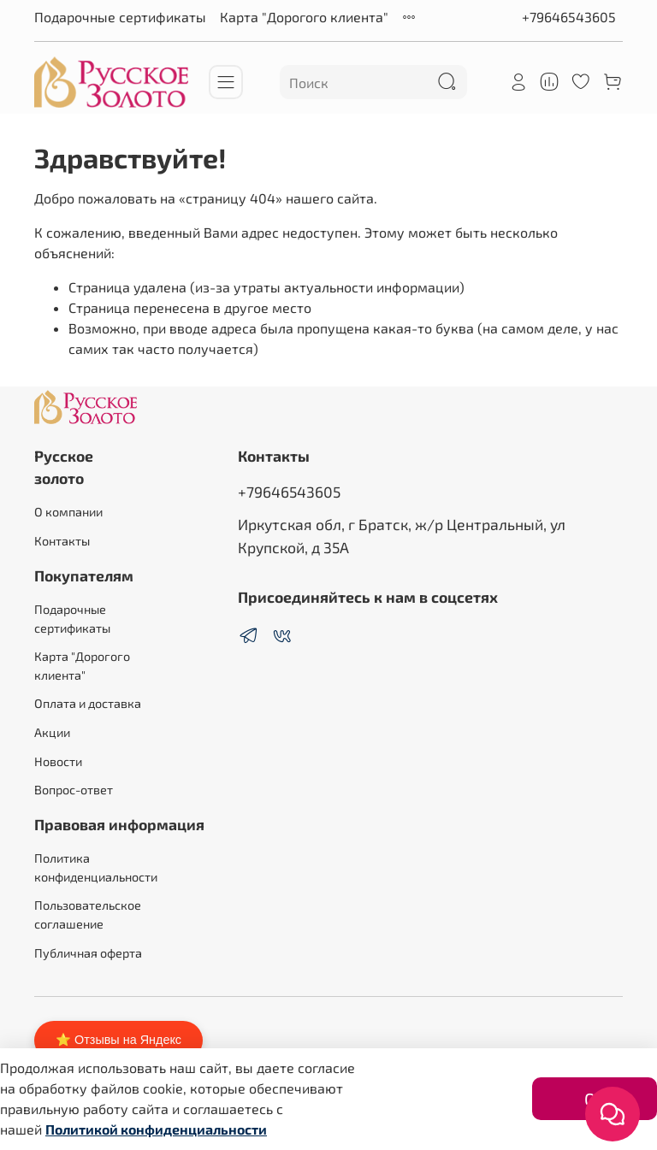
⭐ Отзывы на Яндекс (118, 1040)
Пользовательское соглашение (87, 914)
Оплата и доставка (87, 703)
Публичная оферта (88, 953)
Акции (52, 732)
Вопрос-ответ (73, 789)
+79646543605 (569, 17)
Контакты (62, 541)
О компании (68, 511)
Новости (58, 761)
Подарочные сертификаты (120, 17)
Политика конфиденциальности (95, 867)
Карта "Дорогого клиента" (304, 17)
